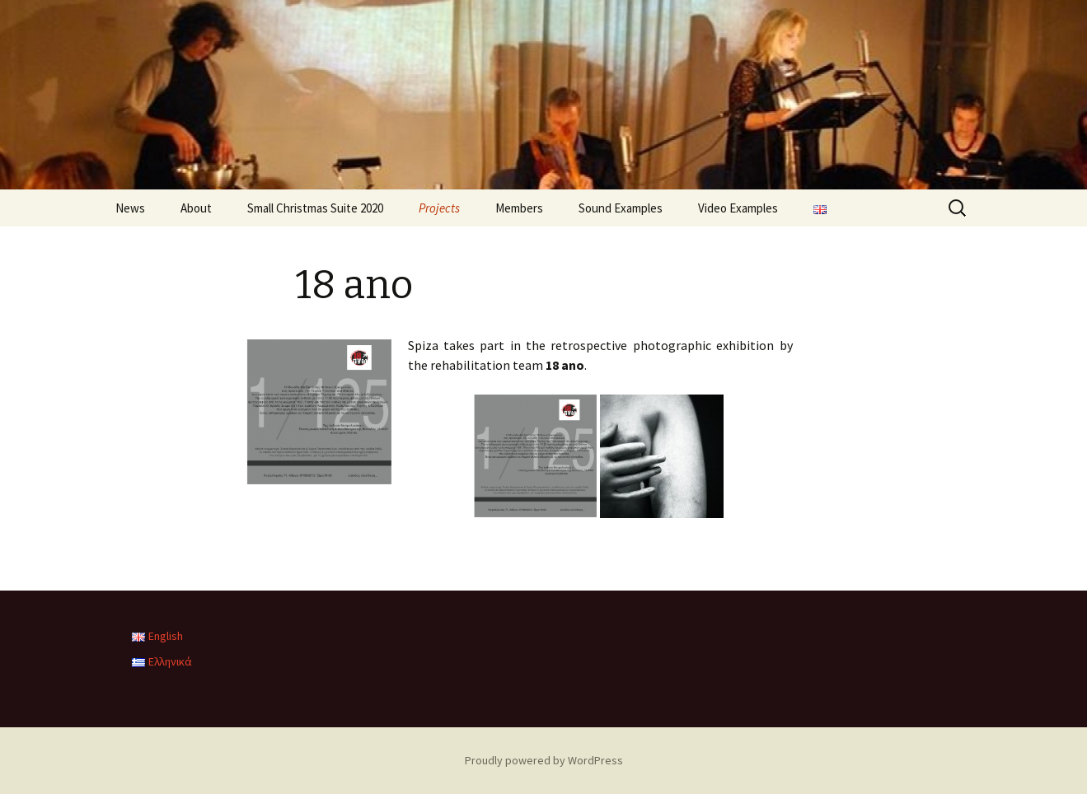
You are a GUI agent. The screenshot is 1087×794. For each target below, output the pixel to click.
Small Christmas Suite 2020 (315, 208)
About (196, 208)
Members (519, 208)
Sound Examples (621, 208)
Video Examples (738, 208)
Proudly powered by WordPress (544, 760)
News (130, 208)
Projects (439, 208)
